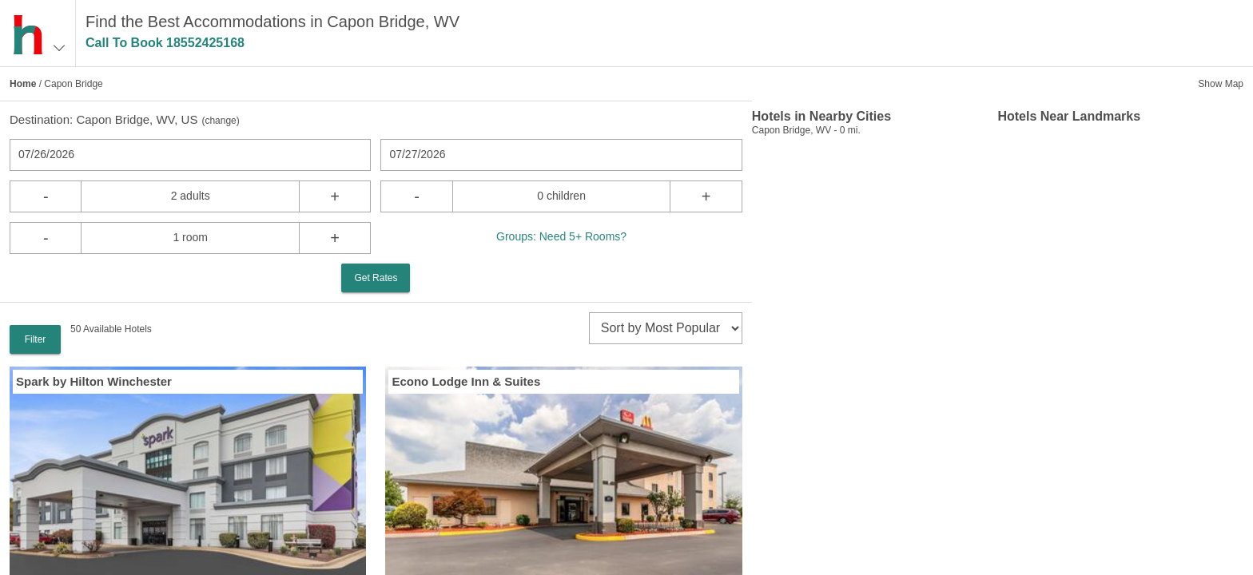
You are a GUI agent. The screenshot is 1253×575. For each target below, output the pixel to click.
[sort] (665, 328)
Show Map (1220, 83)
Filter (35, 339)
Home (23, 83)
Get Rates (375, 278)
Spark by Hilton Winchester (94, 381)
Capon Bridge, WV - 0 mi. (806, 130)
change (220, 120)
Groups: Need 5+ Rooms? (561, 236)
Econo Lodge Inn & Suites (466, 381)
